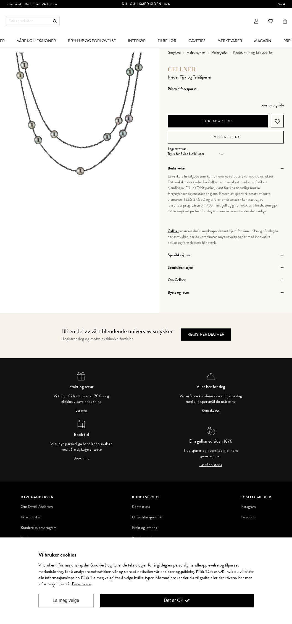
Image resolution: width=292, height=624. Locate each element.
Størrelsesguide (272, 105)
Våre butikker (31, 517)
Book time (81, 458)
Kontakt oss (211, 410)
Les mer (81, 410)
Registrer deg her (206, 334)
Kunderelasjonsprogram (39, 528)
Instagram (248, 507)
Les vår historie (210, 465)
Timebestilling (226, 137)
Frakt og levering (144, 528)
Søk (55, 21)
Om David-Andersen (37, 507)
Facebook (248, 517)
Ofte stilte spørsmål (147, 517)
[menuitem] (36, 41)
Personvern (81, 584)
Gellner (182, 69)
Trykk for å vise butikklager (186, 153)
